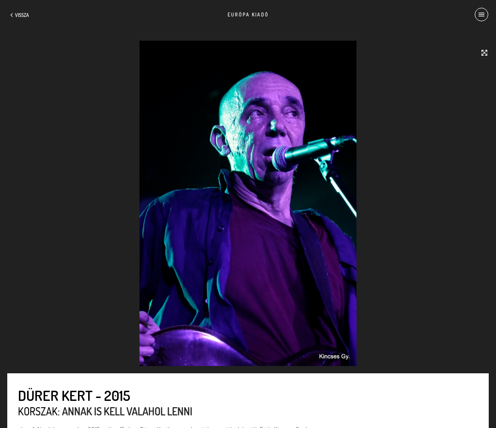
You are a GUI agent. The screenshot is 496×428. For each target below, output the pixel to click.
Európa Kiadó (248, 14)
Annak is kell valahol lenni (127, 411)
